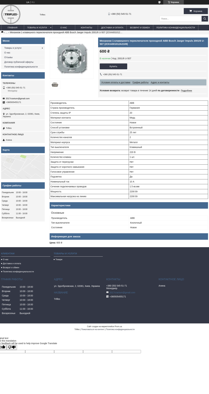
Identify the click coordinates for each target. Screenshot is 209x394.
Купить (113, 66)
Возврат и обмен (140, 27)
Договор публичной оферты (18, 62)
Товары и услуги (37, 27)
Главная (12, 27)
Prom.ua (118, 326)
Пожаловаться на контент (92, 329)
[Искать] (205, 19)
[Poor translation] (12, 347)
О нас (63, 27)
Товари (58, 259)
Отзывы (8, 57)
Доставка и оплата (112, 27)
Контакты (86, 27)
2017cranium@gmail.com (18, 98)
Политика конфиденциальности (175, 27)
